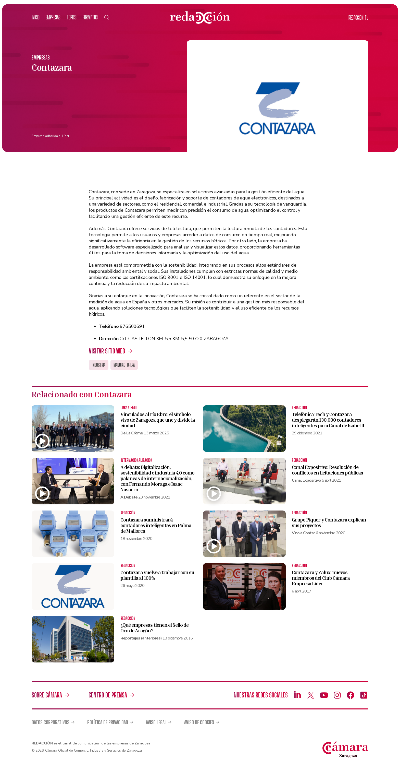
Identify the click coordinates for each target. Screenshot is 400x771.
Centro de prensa (108, 695)
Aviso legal (156, 722)
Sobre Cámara (47, 695)
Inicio (36, 17)
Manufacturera (124, 365)
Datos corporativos (50, 722)
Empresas (53, 17)
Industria (98, 365)
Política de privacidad (107, 722)
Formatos (90, 17)
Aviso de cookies (199, 722)
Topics (72, 17)
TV (358, 17)
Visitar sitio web (107, 351)
